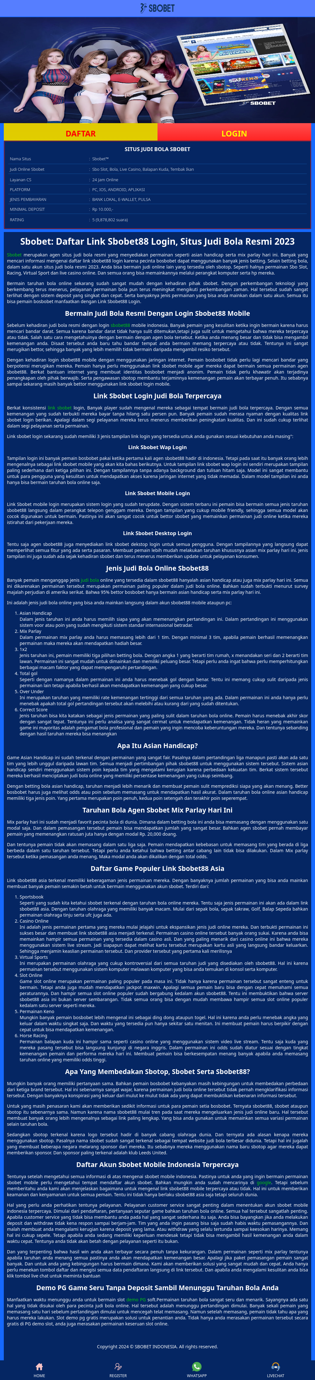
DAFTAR (81, 133)
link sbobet (60, 408)
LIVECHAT (275, 1370)
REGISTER (118, 1370)
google (264, 1182)
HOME (39, 1370)
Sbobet (14, 255)
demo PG (136, 1300)
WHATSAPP (197, 1370)
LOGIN (234, 133)
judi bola (90, 580)
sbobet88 (120, 325)
